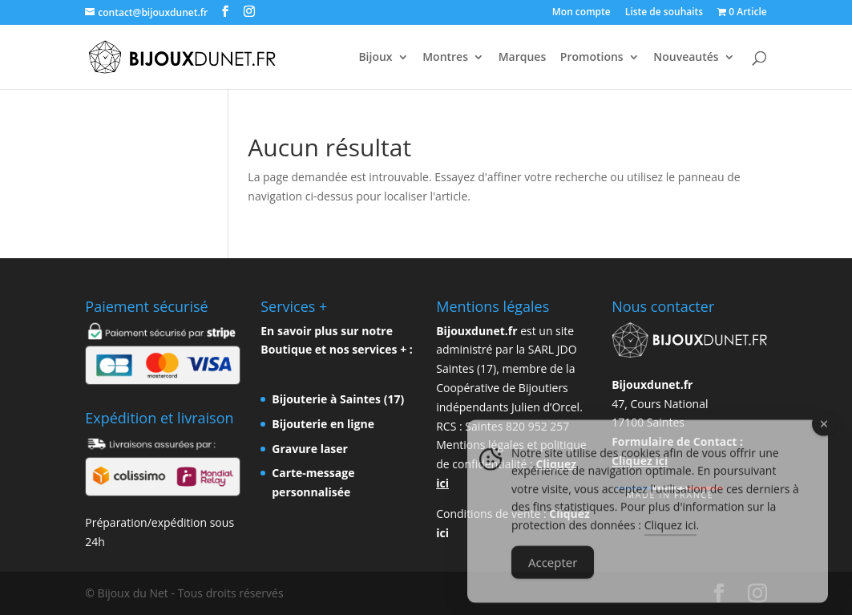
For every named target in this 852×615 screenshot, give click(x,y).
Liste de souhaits (664, 12)
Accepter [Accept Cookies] (552, 576)
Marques (523, 57)
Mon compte (581, 12)
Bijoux (375, 57)
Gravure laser (310, 448)
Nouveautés (685, 57)
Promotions (592, 57)
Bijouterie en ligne (323, 423)
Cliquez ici (670, 539)
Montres (445, 57)
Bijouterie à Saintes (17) (338, 399)
